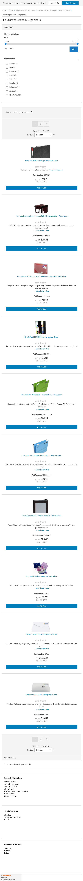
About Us (7, 815)
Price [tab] (6, 38)
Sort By (30, 135)
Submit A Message (11, 781)
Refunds (7, 853)
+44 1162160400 (10, 786)
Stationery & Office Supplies (26, 10)
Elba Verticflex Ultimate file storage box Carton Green (41, 394)
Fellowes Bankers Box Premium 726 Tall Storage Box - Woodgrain (41, 216)
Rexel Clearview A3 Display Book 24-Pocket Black (41, 515)
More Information (56, 169)
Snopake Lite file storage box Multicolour (41, 576)
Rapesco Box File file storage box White (41, 634)
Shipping (7, 848)
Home (4, 10)
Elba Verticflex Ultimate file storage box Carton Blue (41, 455)
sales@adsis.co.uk (11, 784)
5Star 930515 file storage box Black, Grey (41, 160)
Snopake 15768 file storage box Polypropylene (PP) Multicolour (41, 276)
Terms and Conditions (12, 817)
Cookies (7, 819)
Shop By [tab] (8, 27)
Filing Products (64, 10)
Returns (7, 850)
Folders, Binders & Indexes (47, 10)
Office (11, 10)
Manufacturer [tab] (9, 59)
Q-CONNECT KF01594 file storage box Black (41, 337)
